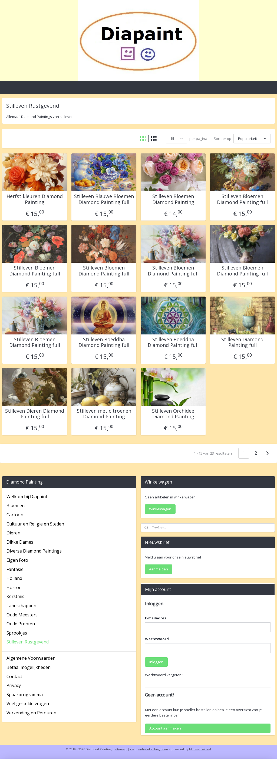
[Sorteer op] (252, 138)
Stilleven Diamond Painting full (242, 342)
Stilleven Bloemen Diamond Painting (173, 199)
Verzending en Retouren (31, 713)
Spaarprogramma (24, 695)
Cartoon (14, 515)
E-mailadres (155, 618)
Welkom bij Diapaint (26, 497)
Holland (14, 578)
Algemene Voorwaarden (30, 658)
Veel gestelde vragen (27, 704)
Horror (13, 587)
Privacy (13, 685)
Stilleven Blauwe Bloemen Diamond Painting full (104, 199)
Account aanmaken (165, 728)
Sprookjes (16, 633)
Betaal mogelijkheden (28, 667)
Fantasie (15, 569)
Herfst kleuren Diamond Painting (34, 199)
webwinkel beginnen (153, 749)
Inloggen (156, 661)
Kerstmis (15, 596)
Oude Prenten (20, 624)
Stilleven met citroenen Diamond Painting (104, 414)
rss (132, 749)
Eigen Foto (17, 560)
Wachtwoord (157, 638)
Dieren (13, 533)
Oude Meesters (22, 615)
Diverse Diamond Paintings (34, 551)
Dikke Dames (19, 542)
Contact (14, 676)
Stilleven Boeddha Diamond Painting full (103, 342)
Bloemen (15, 505)
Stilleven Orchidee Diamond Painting (173, 414)
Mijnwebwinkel (200, 749)
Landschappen (21, 606)
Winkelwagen (160, 509)
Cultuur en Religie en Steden (35, 524)
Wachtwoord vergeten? (164, 674)
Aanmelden (158, 569)
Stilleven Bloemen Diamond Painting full (242, 199)
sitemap (121, 749)
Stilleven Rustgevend (27, 642)
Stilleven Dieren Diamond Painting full (34, 414)
